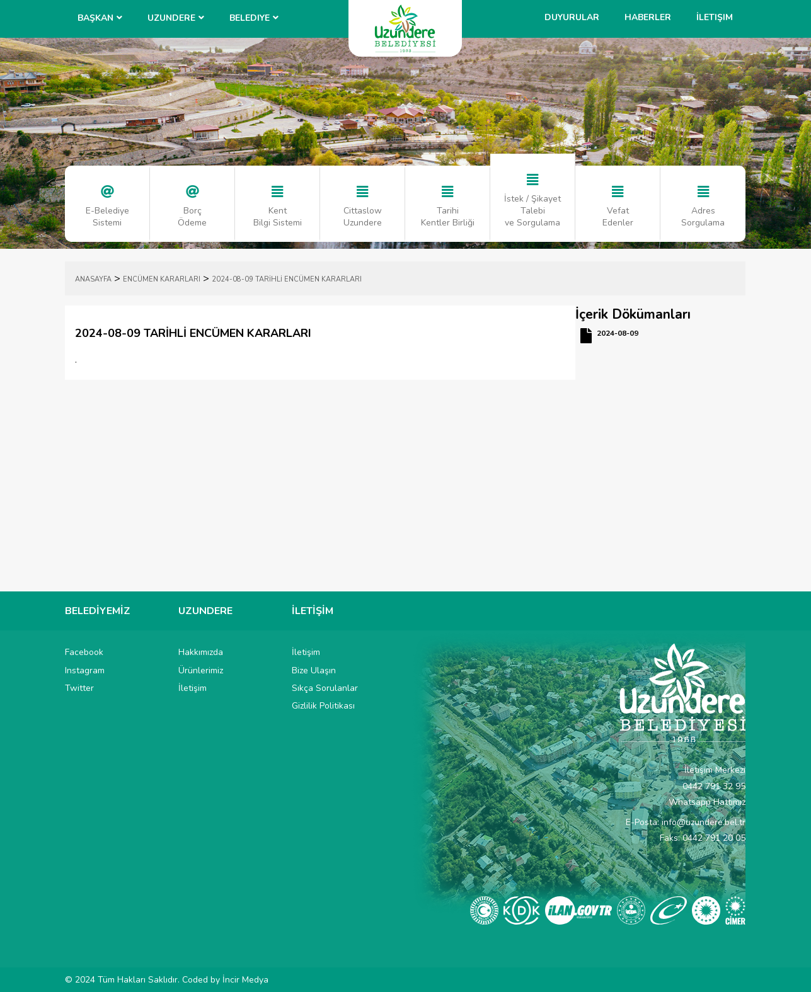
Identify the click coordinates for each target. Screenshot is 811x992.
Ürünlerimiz (200, 670)
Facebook (84, 652)
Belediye (249, 18)
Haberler (647, 17)
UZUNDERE (171, 18)
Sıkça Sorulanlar (325, 688)
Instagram (85, 670)
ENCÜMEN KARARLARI (161, 279)
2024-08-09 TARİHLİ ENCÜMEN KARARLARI (287, 279)
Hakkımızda (200, 652)
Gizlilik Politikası (323, 706)
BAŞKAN (95, 18)
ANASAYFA (93, 279)
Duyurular (571, 17)
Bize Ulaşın (314, 670)
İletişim (714, 17)
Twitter (79, 688)
